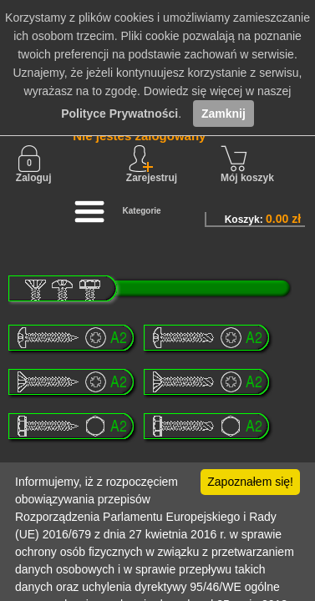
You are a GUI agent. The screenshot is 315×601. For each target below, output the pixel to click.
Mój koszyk (247, 164)
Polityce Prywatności (119, 113)
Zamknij (223, 113)
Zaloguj (34, 164)
